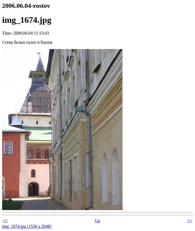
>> (189, 220)
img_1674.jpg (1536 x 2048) (26, 226)
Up (97, 220)
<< (5, 220)
